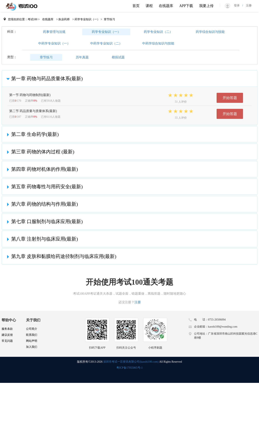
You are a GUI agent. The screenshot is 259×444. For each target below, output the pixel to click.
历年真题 (82, 57)
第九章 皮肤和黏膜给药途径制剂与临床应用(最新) (60, 256)
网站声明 (31, 340)
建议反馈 (7, 334)
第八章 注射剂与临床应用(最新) (41, 239)
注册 (247, 5)
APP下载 (186, 6)
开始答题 (230, 98)
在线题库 (166, 6)
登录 (238, 5)
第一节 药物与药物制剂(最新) (30, 95)
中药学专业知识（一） (54, 43)
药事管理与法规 (54, 31)
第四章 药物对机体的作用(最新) (41, 169)
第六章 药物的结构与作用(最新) (41, 204)
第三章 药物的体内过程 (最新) (39, 151)
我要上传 (206, 6)
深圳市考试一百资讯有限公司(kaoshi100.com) (130, 361)
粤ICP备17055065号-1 (129, 367)
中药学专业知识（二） (106, 43)
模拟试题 (118, 57)
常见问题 (7, 340)
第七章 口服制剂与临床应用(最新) (44, 221)
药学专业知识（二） (158, 31)
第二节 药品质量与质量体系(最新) (33, 111)
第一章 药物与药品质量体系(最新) (44, 78)
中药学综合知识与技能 (158, 43)
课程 (149, 6)
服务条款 (7, 328)
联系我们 (31, 334)
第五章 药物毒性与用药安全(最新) (44, 186)
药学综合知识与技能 (210, 31)
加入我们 (31, 346)
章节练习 (46, 57)
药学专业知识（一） (106, 31)
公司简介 (31, 328)
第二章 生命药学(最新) (32, 134)
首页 (136, 6)
